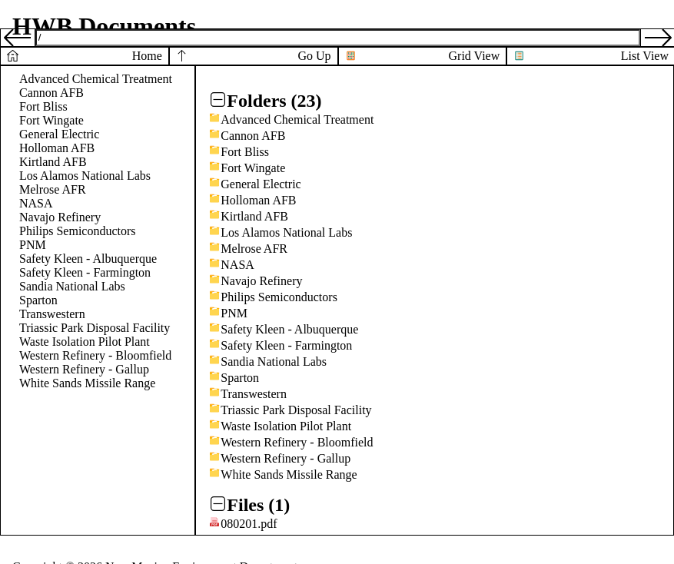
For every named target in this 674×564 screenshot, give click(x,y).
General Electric (59, 134)
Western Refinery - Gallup (84, 369)
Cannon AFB (51, 92)
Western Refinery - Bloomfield (95, 355)
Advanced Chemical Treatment (95, 78)
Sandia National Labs (72, 286)
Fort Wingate (51, 120)
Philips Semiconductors (77, 230)
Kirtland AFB (53, 161)
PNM (32, 244)
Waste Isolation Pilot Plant (84, 341)
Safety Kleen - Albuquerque (88, 258)
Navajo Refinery (60, 217)
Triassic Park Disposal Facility (94, 327)
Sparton (38, 300)
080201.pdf (249, 523)
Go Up (313, 55)
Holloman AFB (57, 147)
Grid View (474, 55)
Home (147, 55)
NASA (36, 203)
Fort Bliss (43, 106)
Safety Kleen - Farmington (85, 272)
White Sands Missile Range (87, 383)
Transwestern (52, 313)
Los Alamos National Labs (85, 175)
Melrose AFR (52, 189)
